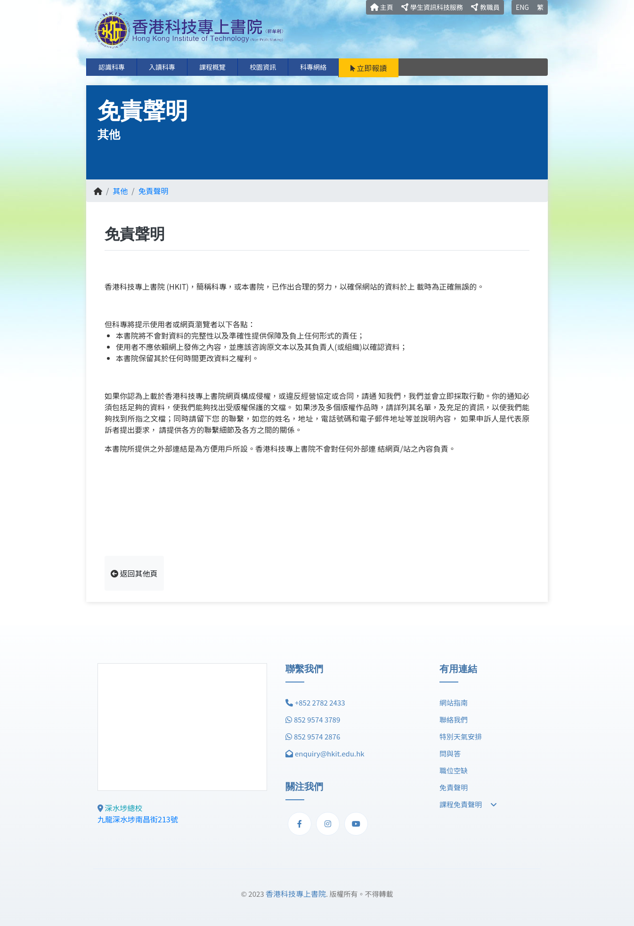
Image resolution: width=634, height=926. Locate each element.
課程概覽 (212, 67)
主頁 (381, 7)
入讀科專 (162, 67)
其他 (120, 190)
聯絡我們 (453, 719)
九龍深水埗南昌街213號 (138, 819)
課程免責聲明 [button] (467, 804)
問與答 (450, 753)
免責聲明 (153, 190)
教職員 (485, 7)
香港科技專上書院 (296, 893)
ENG (522, 7)
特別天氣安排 (460, 736)
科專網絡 (313, 67)
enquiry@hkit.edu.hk (330, 753)
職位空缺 (453, 770)
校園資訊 (263, 67)
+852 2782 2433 (320, 702)
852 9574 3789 (317, 719)
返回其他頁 (134, 573)
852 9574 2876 (317, 736)
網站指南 (453, 702)
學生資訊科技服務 (432, 7)
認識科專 (111, 67)
